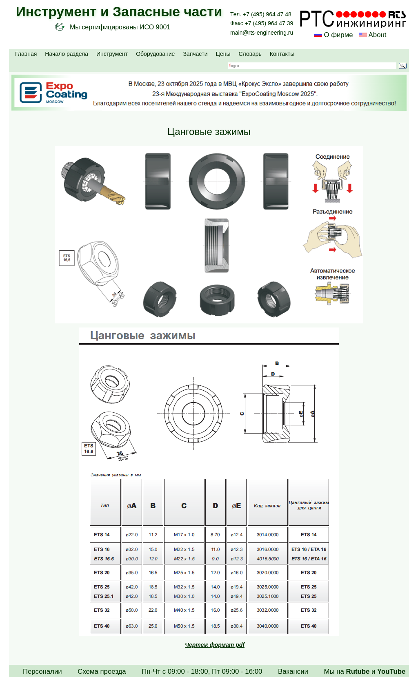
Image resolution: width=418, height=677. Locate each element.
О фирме (338, 35)
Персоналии (42, 671)
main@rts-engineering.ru (261, 32)
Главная (26, 54)
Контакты (282, 54)
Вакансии (293, 671)
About (377, 35)
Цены (223, 54)
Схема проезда (102, 671)
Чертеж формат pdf (215, 645)
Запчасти (195, 54)
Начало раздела (66, 54)
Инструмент (112, 54)
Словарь (249, 54)
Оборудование (155, 54)
